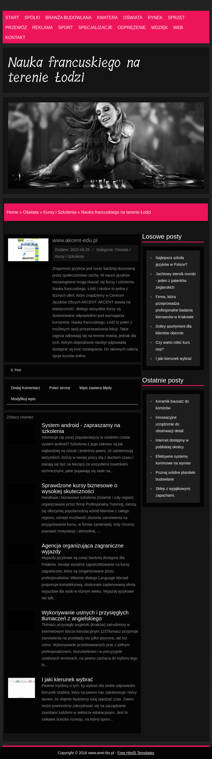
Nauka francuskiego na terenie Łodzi (116, 212)
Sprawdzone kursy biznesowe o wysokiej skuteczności (79, 488)
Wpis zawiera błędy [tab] (95, 388)
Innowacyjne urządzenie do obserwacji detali (170, 424)
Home (12, 212)
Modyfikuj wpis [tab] (23, 399)
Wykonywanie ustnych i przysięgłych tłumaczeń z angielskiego (85, 615)
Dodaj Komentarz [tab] (25, 388)
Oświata (30, 212)
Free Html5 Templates (136, 753)
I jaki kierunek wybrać (67, 679)
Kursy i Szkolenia (59, 212)
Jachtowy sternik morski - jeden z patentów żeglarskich (176, 280)
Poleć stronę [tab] (59, 388)
